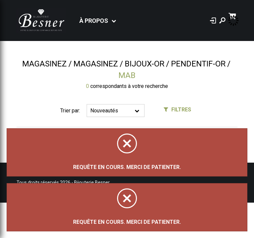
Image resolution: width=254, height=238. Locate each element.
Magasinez (44, 63)
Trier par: (70, 110)
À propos (93, 20)
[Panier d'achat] (233, 15)
